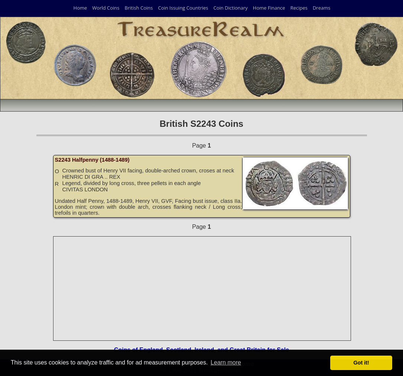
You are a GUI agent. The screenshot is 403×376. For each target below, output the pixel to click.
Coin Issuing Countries (183, 7)
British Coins (139, 7)
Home (80, 7)
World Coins (105, 7)
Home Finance (269, 7)
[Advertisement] (202, 288)
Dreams (322, 7)
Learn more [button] (226, 362)
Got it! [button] (361, 363)
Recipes (299, 7)
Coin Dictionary (230, 7)
